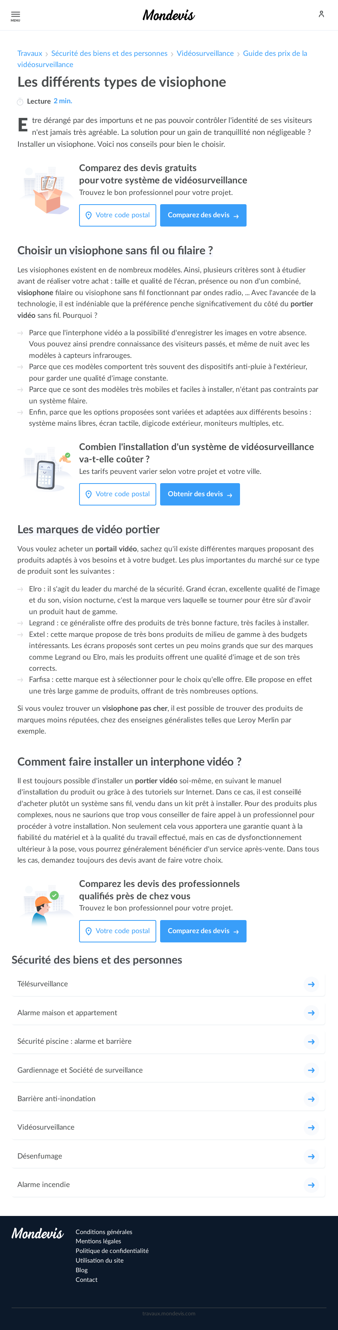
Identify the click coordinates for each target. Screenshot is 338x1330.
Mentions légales (98, 1241)
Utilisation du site (99, 1261)
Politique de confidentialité (112, 1251)
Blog (82, 1270)
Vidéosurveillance (205, 53)
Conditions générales (104, 1232)
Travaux (29, 53)
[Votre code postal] (124, 215)
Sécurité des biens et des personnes (109, 53)
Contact (87, 1280)
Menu (14, 15)
